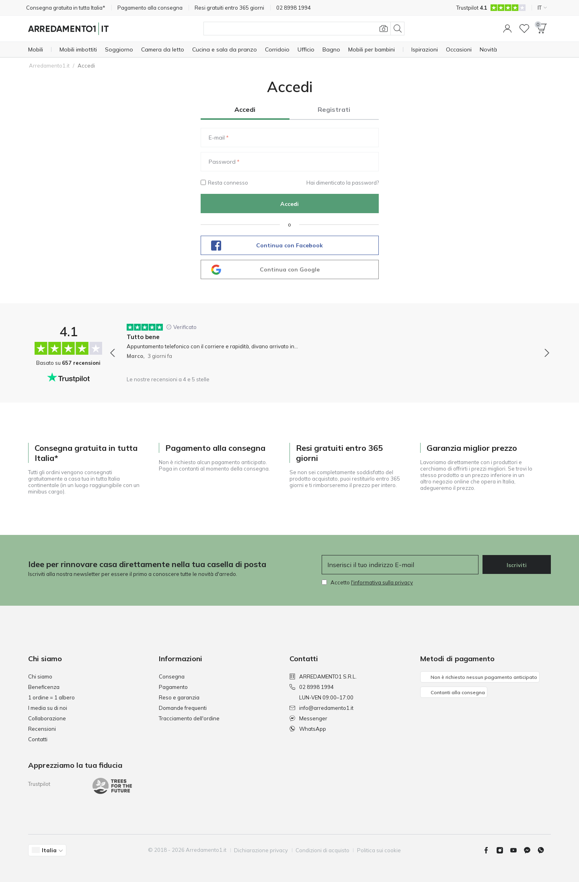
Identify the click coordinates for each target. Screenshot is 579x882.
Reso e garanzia (179, 697)
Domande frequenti (183, 708)
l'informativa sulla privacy (382, 582)
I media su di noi (47, 708)
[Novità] (488, 49)
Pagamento (173, 687)
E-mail (217, 137)
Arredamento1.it (49, 65)
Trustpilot (39, 784)
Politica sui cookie (380, 850)
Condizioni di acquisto (323, 850)
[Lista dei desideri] (524, 28)
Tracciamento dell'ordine (189, 718)
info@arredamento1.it (321, 708)
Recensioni (42, 729)
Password (222, 161)
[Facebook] (489, 850)
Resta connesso (224, 182)
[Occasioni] (459, 49)
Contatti (37, 739)
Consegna (172, 676)
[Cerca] (303, 28)
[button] (507, 29)
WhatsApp (308, 729)
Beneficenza (44, 687)
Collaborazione (47, 718)
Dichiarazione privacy (261, 850)
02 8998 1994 (312, 687)
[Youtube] (517, 850)
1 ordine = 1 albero (51, 697)
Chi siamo (40, 676)
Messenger (308, 718)
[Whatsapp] (544, 850)
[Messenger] (530, 850)
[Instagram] (503, 850)
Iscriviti (517, 565)
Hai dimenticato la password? (342, 182)
